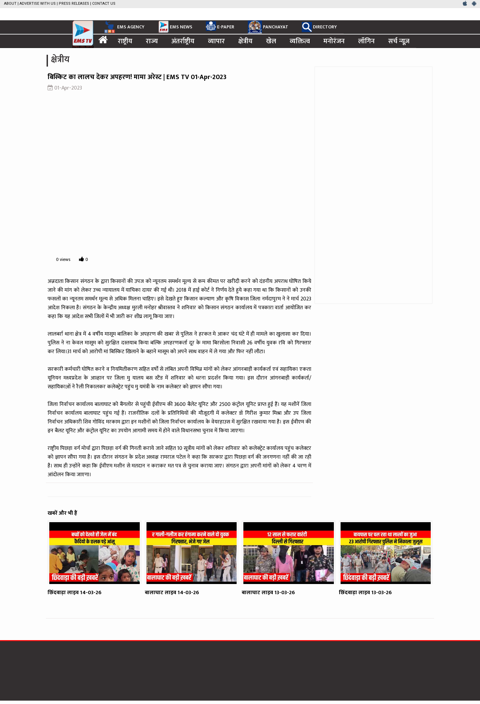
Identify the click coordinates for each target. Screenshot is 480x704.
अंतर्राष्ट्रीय (182, 41)
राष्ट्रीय (125, 41)
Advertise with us (38, 3)
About (10, 3)
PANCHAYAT (268, 27)
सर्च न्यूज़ (398, 41)
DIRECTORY (319, 27)
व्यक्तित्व (300, 41)
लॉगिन (366, 41)
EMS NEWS (175, 27)
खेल (271, 41)
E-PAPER (220, 26)
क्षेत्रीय (245, 41)
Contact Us (103, 3)
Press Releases (74, 3)
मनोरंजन (334, 41)
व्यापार (216, 41)
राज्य (152, 41)
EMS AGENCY (123, 27)
